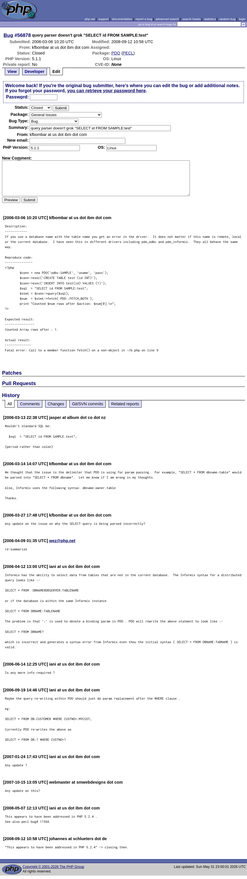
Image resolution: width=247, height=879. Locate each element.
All (9, 404)
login (242, 19)
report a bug (144, 19)
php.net (90, 19)
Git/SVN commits (87, 404)
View (12, 71)
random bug (227, 19)
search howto (191, 19)
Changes (56, 404)
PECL (128, 53)
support (103, 19)
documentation (122, 19)
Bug (8, 35)
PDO (115, 53)
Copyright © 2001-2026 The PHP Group (53, 867)
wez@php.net (62, 540)
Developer (35, 71)
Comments (30, 404)
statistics (210, 19)
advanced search (167, 19)
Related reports (125, 404)
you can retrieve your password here (106, 90)
